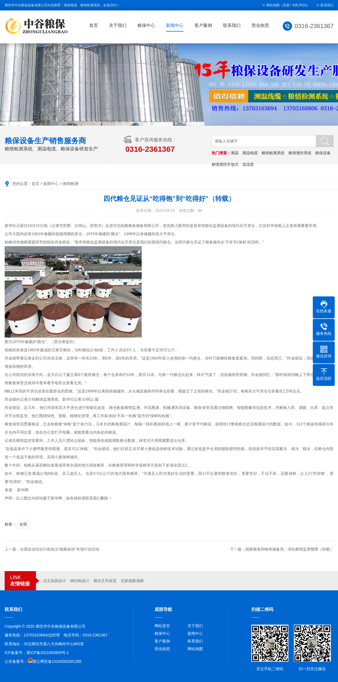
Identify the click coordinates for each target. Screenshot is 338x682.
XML (295, 5)
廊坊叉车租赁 (105, 581)
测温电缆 (250, 153)
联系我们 (327, 5)
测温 (235, 153)
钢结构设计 (79, 581)
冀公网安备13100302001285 (57, 661)
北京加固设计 (54, 581)
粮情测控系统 (300, 153)
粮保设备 (323, 153)
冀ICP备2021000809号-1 (47, 652)
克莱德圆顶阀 (132, 581)
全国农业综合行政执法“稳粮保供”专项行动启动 (59, 549)
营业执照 (261, 25)
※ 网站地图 (270, 5)
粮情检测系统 (273, 153)
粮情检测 (70, 183)
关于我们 (118, 25)
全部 (23, 524)
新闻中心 (175, 25)
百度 (286, 5)
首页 (94, 25)
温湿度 (248, 164)
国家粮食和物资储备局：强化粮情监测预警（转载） (289, 549)
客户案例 (204, 25)
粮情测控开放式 (225, 164)
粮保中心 (147, 25)
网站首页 (162, 626)
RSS (303, 5)
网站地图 (195, 649)
